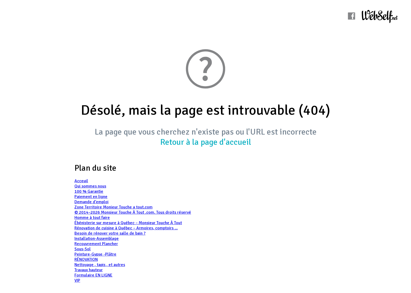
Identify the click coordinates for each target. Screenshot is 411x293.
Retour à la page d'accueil (205, 142)
